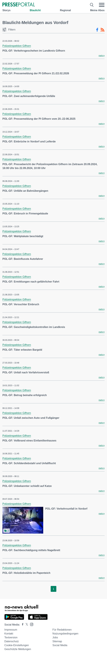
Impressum (10, 629)
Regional (65, 10)
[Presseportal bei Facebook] (21, 624)
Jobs (55, 637)
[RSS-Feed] (102, 30)
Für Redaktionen (62, 629)
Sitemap (57, 641)
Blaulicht (35, 10)
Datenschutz (11, 641)
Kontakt (8, 633)
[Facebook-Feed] (97, 30)
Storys (6, 10)
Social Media (59, 645)
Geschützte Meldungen (17, 649)
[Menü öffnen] (102, 5)
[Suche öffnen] (92, 5)
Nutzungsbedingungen (65, 633)
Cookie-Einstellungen (16, 645)
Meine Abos (97, 10)
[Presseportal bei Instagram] (30, 624)
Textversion (10, 637)
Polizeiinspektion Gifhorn (16, 45)
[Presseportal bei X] (25, 624)
